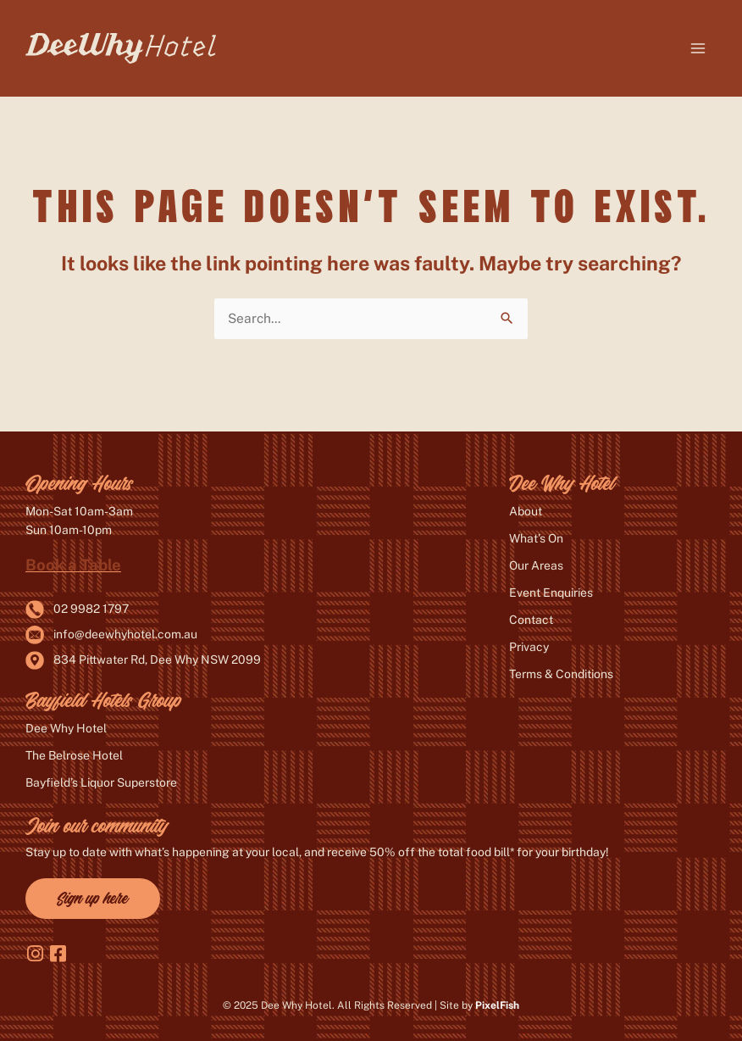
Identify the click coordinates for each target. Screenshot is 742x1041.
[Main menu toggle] (698, 48)
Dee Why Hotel (66, 728)
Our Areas (536, 565)
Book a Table (73, 564)
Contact (531, 619)
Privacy (529, 647)
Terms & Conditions (561, 674)
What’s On (536, 538)
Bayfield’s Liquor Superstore (101, 782)
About (525, 511)
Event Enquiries (551, 592)
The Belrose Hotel (74, 755)
